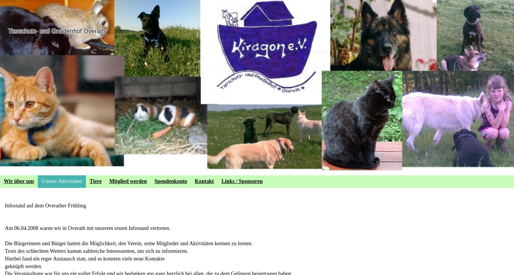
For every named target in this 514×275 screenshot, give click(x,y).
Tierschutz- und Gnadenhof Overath (56, 31)
